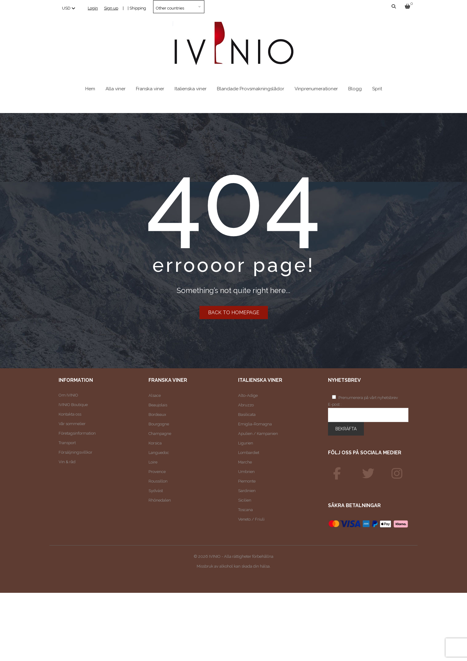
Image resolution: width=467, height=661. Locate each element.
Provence (157, 471)
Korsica (155, 443)
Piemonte (247, 481)
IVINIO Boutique (73, 404)
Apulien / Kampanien (258, 433)
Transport (67, 442)
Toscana (245, 509)
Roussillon (158, 481)
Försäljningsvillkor (75, 452)
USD (66, 8)
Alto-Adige (248, 395)
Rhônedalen (160, 500)
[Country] (178, 6)
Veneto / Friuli (251, 519)
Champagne (160, 433)
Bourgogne (159, 424)
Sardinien (247, 490)
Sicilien (244, 500)
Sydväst (156, 490)
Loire (153, 462)
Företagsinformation (77, 433)
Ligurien (245, 443)
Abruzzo (246, 405)
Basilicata (247, 414)
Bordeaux (157, 414)
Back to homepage (233, 312)
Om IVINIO (68, 395)
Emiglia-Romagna (255, 424)
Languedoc (159, 452)
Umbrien (246, 471)
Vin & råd (67, 462)
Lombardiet (248, 452)
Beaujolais (158, 405)
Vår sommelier (72, 423)
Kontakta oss (70, 414)
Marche (245, 462)
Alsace (155, 395)
